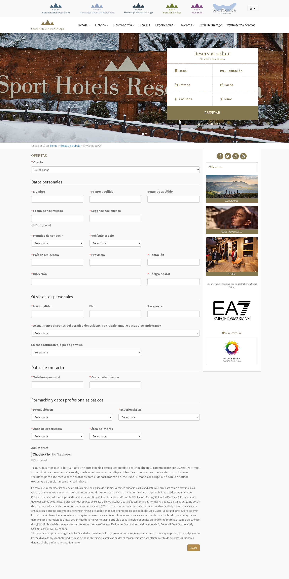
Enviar (193, 548)
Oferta (37, 162)
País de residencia (45, 255)
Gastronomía (123, 25)
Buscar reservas (212, 123)
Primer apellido (101, 191)
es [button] (252, 8)
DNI (91, 306)
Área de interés (101, 429)
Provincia (97, 255)
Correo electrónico (104, 377)
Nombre (38, 191)
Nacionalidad (41, 306)
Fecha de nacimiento (47, 211)
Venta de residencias (241, 25)
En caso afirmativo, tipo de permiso (57, 345)
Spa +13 (145, 25)
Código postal (158, 274)
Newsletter (215, 167)
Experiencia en (129, 409)
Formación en (42, 409)
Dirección (39, 274)
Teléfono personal (45, 377)
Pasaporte (155, 306)
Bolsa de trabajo (70, 146)
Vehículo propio (101, 235)
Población (155, 255)
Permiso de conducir (47, 235)
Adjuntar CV (39, 448)
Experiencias (165, 25)
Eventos (188, 25)
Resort (84, 25)
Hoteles (101, 25)
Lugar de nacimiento (105, 211)
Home (53, 146)
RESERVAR (212, 113)
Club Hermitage (211, 25)
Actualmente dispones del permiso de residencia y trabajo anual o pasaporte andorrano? (96, 325)
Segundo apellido (160, 191)
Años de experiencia (46, 429)
